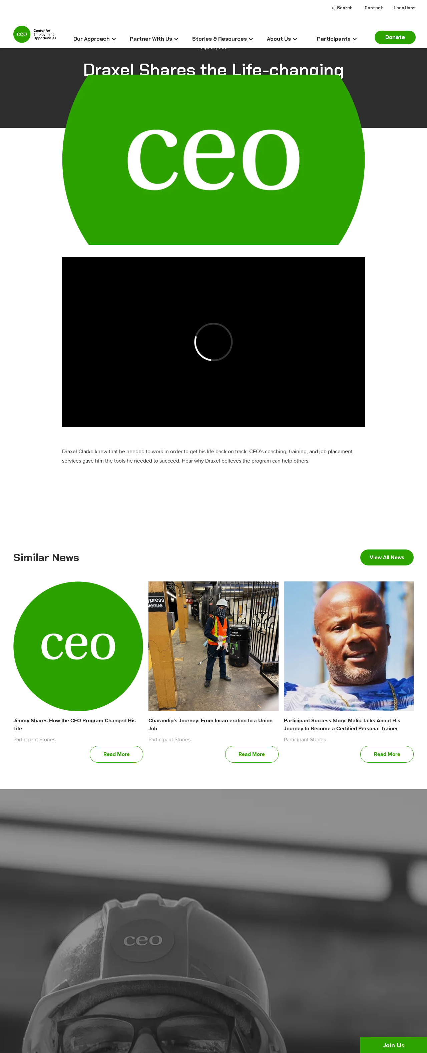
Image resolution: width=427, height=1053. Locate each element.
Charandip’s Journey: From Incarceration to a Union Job (210, 724)
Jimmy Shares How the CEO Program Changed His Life (74, 724)
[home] (34, 37)
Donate (395, 37)
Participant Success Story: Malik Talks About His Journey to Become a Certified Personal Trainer (342, 724)
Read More (116, 754)
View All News (387, 557)
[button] (95, 39)
